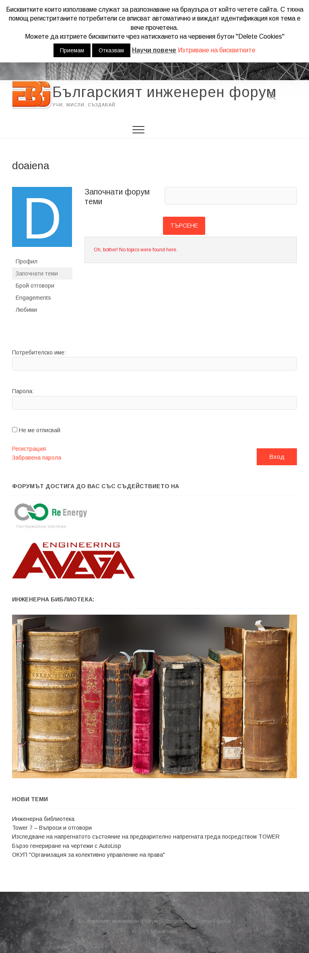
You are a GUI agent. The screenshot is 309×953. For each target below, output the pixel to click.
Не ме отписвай (39, 430)
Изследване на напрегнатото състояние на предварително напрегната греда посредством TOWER (146, 836)
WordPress (164, 931)
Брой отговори (35, 285)
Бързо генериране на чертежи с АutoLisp (66, 846)
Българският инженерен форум (164, 92)
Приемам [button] (72, 50)
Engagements (33, 297)
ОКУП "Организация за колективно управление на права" (88, 854)
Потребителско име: (39, 352)
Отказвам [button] (111, 50)
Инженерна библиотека (43, 819)
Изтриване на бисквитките (216, 50)
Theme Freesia (213, 921)
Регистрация (29, 448)
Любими (26, 310)
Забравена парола (36, 457)
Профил (26, 261)
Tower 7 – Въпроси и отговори (52, 828)
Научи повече (154, 50)
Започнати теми (37, 273)
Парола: (23, 391)
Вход (276, 456)
